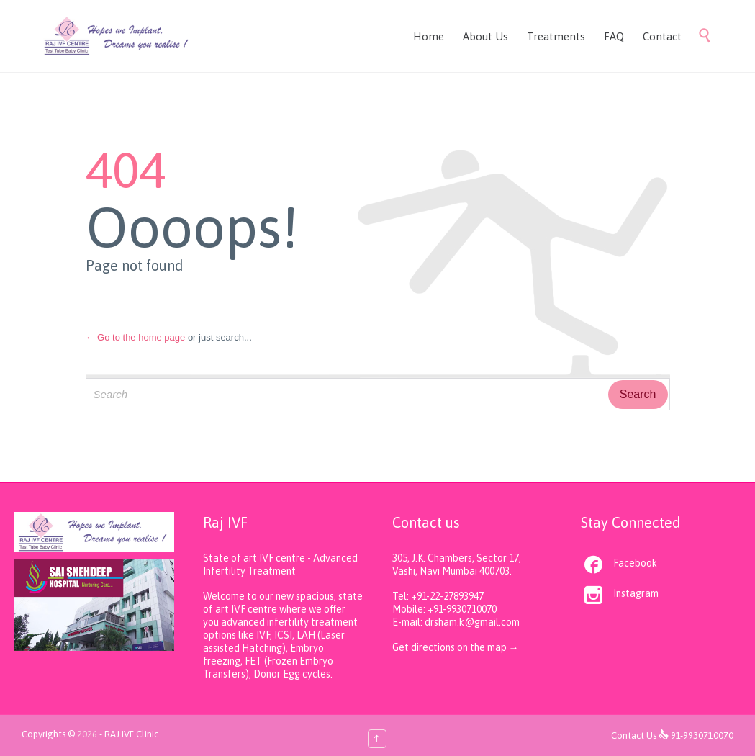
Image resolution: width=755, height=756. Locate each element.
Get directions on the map (450, 647)
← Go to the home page (136, 337)
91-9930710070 (702, 735)
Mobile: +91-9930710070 (444, 609)
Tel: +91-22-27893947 (438, 596)
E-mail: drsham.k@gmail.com (456, 622)
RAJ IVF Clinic (131, 734)
